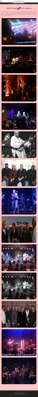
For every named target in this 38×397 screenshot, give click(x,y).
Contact (26, 394)
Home (12, 394)
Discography (21, 394)
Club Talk (16, 394)
